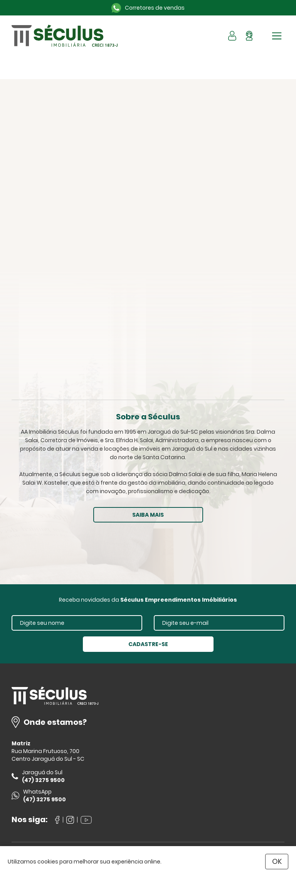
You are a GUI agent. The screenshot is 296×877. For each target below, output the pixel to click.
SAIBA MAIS (148, 515)
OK (277, 861)
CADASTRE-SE (148, 644)
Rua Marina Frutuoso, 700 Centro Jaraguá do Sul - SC (48, 755)
